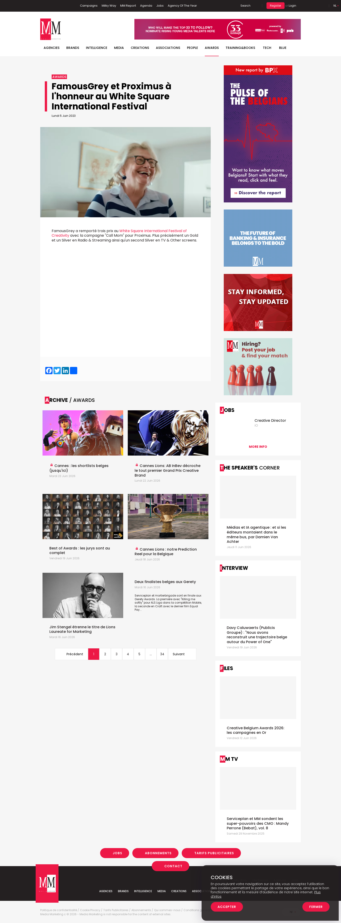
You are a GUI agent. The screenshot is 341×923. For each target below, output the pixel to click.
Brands (72, 47)
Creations (140, 47)
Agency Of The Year (182, 5)
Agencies (51, 47)
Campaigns (89, 5)
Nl (334, 6)
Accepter (227, 906)
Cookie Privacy (90, 910)
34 (162, 654)
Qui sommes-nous (167, 910)
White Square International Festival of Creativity (119, 233)
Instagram (65, 5)
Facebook (43, 5)
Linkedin (50, 5)
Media (119, 47)
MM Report (128, 5)
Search (245, 6)
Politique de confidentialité (58, 910)
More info (258, 446)
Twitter (57, 5)
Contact (173, 866)
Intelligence (96, 47)
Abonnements (158, 853)
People (192, 47)
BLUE (282, 47)
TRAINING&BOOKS (240, 47)
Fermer (316, 906)
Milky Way (109, 5)
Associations (168, 47)
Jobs (160, 5)
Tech (267, 47)
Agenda (146, 5)
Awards (212, 47)
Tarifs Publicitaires (214, 853)
